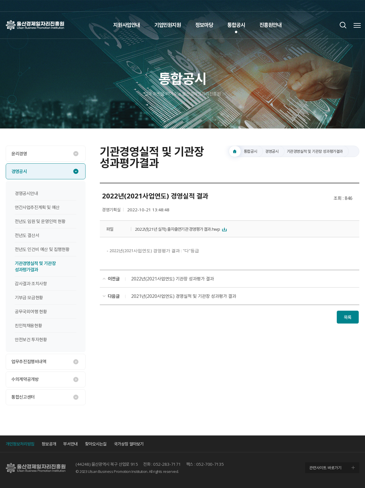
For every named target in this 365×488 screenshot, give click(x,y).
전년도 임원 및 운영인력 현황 (40, 221)
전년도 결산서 (27, 235)
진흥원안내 (270, 25)
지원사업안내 (126, 25)
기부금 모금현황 (29, 297)
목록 (348, 317)
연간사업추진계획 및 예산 (37, 207)
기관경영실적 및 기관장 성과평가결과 (35, 266)
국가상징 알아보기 (129, 444)
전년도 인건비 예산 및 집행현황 (42, 249)
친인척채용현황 (28, 325)
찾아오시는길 (96, 444)
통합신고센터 (23, 397)
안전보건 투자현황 (31, 339)
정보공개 (49, 444)
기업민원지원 (167, 25)
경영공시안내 (26, 193)
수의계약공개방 (24, 379)
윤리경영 (19, 153)
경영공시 (19, 171)
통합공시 (236, 25)
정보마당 (204, 25)
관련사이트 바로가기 (325, 467)
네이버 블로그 (353, 5)
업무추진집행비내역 (28, 361)
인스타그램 (342, 5)
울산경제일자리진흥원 (35, 25)
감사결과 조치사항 (31, 283)
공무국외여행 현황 (31, 311)
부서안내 (70, 444)
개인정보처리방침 (20, 444)
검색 (342, 25)
